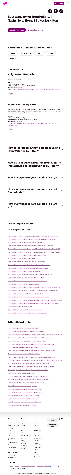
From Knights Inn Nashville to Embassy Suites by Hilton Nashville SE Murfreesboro (34, 303)
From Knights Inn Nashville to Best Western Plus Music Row (27, 255)
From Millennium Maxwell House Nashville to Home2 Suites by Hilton (30, 363)
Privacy (17, 466)
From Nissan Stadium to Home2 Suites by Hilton (23, 328)
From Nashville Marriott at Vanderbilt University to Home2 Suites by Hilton (31, 351)
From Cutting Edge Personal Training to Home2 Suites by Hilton (28, 370)
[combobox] (60, 419)
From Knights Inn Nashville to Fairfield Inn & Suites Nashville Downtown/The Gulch (34, 252)
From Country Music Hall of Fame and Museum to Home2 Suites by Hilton (31, 344)
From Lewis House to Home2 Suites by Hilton (22, 405)
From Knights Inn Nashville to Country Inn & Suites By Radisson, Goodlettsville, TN (34, 249)
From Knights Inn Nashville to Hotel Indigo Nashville (24, 271)
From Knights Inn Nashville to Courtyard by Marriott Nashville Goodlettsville (32, 239)
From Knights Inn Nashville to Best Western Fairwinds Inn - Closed (29, 265)
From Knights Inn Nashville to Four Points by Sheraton (25, 242)
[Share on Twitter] (50, 11)
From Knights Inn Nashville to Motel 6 (20, 307)
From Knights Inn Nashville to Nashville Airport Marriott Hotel (27, 281)
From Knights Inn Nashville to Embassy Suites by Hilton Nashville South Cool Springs (35, 300)
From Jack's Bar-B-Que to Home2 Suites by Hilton (23, 399)
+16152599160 (17, 88)
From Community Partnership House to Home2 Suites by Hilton (28, 379)
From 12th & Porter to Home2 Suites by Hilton (22, 386)
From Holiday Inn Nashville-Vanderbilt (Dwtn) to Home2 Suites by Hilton (31, 367)
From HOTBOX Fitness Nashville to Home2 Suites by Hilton (26, 331)
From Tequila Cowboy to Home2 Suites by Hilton (23, 395)
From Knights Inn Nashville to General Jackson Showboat (26, 278)
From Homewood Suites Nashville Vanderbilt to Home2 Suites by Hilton (30, 338)
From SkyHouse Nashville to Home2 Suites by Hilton (24, 402)
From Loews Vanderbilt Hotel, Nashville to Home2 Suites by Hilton (29, 376)
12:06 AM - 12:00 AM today (17, 84)
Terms (11, 466)
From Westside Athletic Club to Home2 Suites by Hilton (25, 392)
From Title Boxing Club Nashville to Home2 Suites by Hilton (27, 341)
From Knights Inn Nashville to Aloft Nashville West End (25, 294)
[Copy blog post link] (61, 11)
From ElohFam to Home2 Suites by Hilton (21, 373)
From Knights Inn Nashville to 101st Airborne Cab (23, 284)
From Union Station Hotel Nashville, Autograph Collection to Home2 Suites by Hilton (35, 360)
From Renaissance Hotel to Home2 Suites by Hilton (24, 354)
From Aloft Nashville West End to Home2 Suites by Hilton (26, 383)
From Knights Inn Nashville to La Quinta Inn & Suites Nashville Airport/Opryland (33, 290)
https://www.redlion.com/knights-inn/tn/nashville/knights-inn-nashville (37, 89)
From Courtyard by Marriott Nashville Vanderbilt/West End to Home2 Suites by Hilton (35, 335)
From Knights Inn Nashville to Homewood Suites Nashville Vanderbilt (30, 274)
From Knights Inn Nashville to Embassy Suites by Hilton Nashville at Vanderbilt (33, 236)
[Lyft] (5, 3)
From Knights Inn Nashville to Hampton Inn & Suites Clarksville (28, 268)
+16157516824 (17, 121)
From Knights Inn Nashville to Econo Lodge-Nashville (25, 310)
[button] (67, 3)
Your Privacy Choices (44, 466)
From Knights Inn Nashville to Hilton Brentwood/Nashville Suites (28, 297)
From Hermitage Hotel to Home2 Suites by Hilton (23, 347)
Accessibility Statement (28, 466)
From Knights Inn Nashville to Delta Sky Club (22, 258)
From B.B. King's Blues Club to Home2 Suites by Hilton (25, 389)
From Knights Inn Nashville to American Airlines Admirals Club (27, 313)
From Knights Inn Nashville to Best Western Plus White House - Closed (30, 246)
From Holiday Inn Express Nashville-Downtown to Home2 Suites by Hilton (31, 357)
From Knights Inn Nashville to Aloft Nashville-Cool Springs (26, 262)
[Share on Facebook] (56, 11)
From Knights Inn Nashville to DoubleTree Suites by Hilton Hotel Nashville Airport (34, 287)
